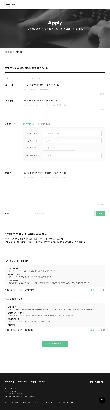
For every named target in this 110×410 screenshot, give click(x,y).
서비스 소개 (9, 85)
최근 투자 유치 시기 (33, 141)
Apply (33, 381)
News (42, 381)
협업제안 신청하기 (55, 344)
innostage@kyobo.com (16, 394)
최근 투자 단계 (31, 148)
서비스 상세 (9, 101)
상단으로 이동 (102, 400)
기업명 (7, 78)
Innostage (10, 381)
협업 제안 (19, 52)
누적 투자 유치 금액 (33, 155)
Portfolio (22, 381)
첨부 (100, 214)
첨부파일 (8, 213)
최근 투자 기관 (31, 134)
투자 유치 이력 (10, 124)
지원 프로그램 (9, 52)
